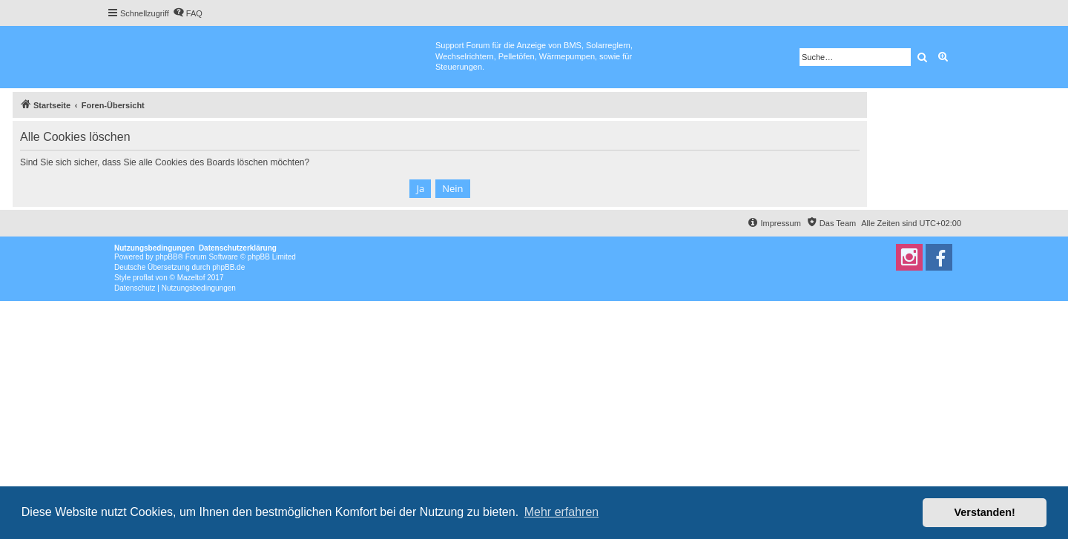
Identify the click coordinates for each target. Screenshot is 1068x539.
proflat (143, 278)
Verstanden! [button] (985, 512)
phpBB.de (228, 267)
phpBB (167, 257)
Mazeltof (191, 278)
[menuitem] (187, 13)
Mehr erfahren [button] (561, 512)
